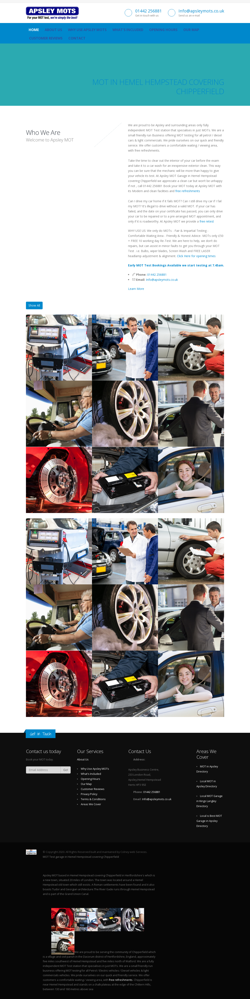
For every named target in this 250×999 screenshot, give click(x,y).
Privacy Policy (89, 794)
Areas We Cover (91, 804)
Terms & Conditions (93, 799)
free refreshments (187, 191)
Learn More (136, 289)
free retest (207, 221)
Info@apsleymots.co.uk (201, 11)
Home (34, 29)
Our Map (191, 29)
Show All (34, 305)
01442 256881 (148, 11)
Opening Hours (163, 29)
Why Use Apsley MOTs (87, 29)
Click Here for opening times (196, 256)
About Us (53, 29)
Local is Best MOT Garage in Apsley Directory (209, 821)
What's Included (127, 29)
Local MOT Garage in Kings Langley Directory (209, 801)
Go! (65, 770)
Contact (76, 38)
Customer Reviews (45, 38)
